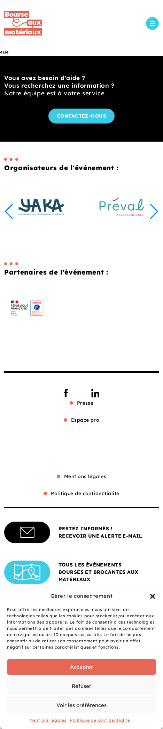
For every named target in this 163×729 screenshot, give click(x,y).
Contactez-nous (82, 116)
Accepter (81, 667)
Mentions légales (48, 720)
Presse (85, 403)
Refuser (81, 686)
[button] (152, 596)
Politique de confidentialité (100, 720)
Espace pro (85, 420)
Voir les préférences (81, 705)
